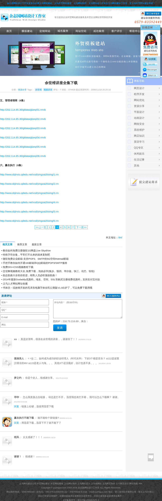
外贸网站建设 (43, 483)
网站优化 (139, 100)
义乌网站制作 (70, 483)
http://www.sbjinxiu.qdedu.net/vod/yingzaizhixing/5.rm (29, 211)
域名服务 (63, 31)
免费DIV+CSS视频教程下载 (18, 267)
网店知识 (139, 135)
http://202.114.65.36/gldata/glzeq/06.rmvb (23, 156)
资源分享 (22, 89)
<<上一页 (41, 227)
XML (140, 483)
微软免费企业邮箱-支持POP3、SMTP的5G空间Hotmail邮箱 (36, 258)
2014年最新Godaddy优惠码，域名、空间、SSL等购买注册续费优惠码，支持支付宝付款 (51, 279)
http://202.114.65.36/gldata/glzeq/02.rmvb (23, 119)
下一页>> (81, 227)
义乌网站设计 (83, 483)
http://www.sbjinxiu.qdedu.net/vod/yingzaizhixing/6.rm (29, 220)
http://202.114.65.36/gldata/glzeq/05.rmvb (23, 146)
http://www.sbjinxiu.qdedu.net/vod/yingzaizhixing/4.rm (29, 202)
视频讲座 (48, 89)
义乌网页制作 (108, 483)
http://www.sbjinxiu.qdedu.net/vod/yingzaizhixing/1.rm (29, 174)
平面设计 (139, 112)
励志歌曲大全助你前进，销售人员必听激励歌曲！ (30, 275)
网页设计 (139, 88)
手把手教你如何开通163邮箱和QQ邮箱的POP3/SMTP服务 (35, 262)
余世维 (38, 89)
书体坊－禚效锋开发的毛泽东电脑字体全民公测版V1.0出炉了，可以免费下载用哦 (47, 287)
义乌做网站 (96, 483)
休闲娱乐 (139, 153)
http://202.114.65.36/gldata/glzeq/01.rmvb (23, 109)
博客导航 (139, 81)
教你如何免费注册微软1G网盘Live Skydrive (27, 250)
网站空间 (81, 31)
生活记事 (139, 159)
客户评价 (117, 31)
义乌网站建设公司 (27, 483)
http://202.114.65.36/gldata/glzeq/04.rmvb (23, 137)
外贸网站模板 (56, 483)
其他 (136, 165)
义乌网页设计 (122, 483)
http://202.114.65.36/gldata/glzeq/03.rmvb (23, 128)
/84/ (120, 237)
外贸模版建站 (27, 31)
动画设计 (139, 118)
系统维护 (139, 129)
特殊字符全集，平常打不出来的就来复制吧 (26, 254)
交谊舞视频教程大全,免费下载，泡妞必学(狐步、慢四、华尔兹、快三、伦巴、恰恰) (48, 271)
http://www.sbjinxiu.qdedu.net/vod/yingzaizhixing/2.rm (29, 183)
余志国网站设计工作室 (88, 487)
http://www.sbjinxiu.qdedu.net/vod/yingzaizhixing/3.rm (29, 193)
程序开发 (139, 94)
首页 (9, 31)
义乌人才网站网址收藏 (15, 283)
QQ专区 (138, 147)
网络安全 (139, 123)
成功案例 (99, 31)
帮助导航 (135, 31)
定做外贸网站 (45, 31)
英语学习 (139, 141)
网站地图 (133, 483)
